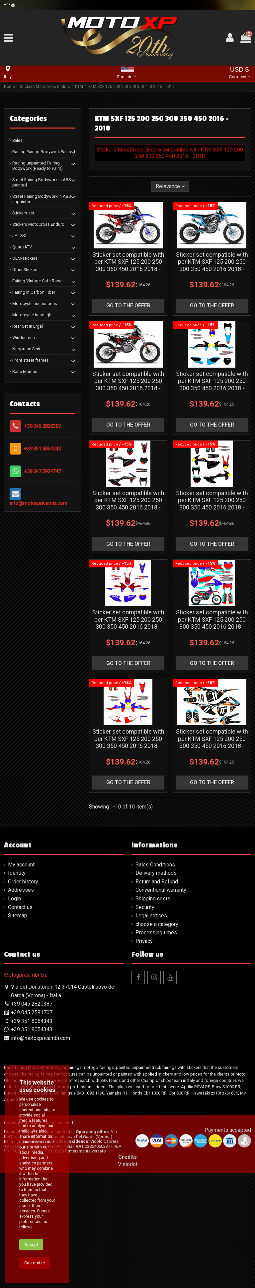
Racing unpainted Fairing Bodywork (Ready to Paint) (37, 166)
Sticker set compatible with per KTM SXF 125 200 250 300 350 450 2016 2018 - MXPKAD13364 (212, 265)
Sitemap (17, 915)
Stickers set (23, 212)
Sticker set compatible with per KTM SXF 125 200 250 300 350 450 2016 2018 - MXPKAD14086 (212, 742)
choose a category (156, 924)
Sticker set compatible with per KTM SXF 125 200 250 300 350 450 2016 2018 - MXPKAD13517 (212, 623)
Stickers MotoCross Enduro (38, 224)
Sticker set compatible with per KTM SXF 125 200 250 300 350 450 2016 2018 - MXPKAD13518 (128, 742)
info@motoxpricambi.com (38, 503)
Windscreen (23, 337)
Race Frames (24, 371)
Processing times (156, 932)
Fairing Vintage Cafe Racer (37, 280)
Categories (28, 118)
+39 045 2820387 (42, 426)
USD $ (239, 73)
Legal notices (151, 915)
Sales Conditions (155, 864)
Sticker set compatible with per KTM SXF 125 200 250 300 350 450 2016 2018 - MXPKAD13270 (128, 265)
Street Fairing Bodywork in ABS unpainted (41, 199)
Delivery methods (156, 873)
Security (144, 907)
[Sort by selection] (170, 186)
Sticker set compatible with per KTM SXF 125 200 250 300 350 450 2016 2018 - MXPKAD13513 (212, 384)
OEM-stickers (25, 258)
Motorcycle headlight (32, 314)
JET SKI (19, 235)
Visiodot (127, 1164)
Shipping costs (152, 898)
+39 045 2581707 (31, 1012)
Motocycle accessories (34, 303)
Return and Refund (156, 881)
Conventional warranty (160, 890)
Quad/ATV (22, 246)
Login (14, 898)
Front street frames (30, 360)
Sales (17, 140)
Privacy (144, 941)
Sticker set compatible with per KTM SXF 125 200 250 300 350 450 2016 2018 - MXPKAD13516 (128, 623)
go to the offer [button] (128, 305)
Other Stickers (25, 269)
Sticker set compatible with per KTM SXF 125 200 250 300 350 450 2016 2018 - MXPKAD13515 (212, 503)
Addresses (21, 890)
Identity (17, 873)
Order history (23, 881)
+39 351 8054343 (42, 449)
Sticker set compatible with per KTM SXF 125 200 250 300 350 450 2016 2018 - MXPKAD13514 (128, 503)
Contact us (20, 907)
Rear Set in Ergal (27, 326)
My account (21, 864)
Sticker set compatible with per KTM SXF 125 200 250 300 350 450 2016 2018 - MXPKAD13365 (128, 384)
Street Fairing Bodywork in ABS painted (41, 182)
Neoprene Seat (26, 348)
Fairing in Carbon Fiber (33, 292)
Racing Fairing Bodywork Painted (43, 151)
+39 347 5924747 (42, 471)
